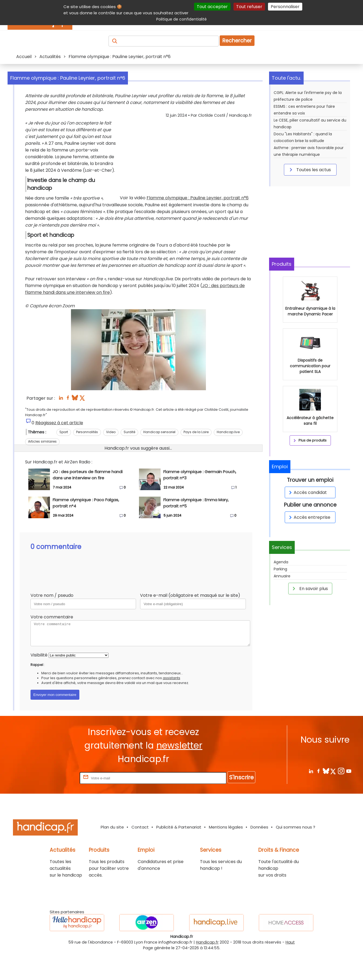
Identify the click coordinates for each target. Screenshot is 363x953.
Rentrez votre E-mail (57, 778)
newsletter (179, 745)
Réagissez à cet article (59, 423)
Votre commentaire (51, 617)
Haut (290, 942)
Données (259, 827)
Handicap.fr (207, 942)
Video (111, 432)
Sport (63, 432)
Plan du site (112, 827)
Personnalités (87, 432)
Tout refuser (249, 7)
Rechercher (237, 40)
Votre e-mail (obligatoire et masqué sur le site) (190, 595)
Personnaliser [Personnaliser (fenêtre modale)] (285, 7)
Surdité (129, 432)
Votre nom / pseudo (51, 595)
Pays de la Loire (196, 432)
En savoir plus (309, 588)
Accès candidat (307, 492)
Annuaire (282, 576)
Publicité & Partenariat (178, 827)
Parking (280, 569)
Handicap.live (228, 432)
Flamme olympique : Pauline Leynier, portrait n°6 (198, 198)
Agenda (281, 562)
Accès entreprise (308, 517)
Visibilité (39, 655)
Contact (140, 827)
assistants (171, 678)
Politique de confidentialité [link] (181, 19)
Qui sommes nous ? (295, 827)
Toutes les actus (309, 169)
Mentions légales (226, 827)
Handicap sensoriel (159, 432)
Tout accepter (212, 7)
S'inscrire (241, 777)
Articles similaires (42, 441)
